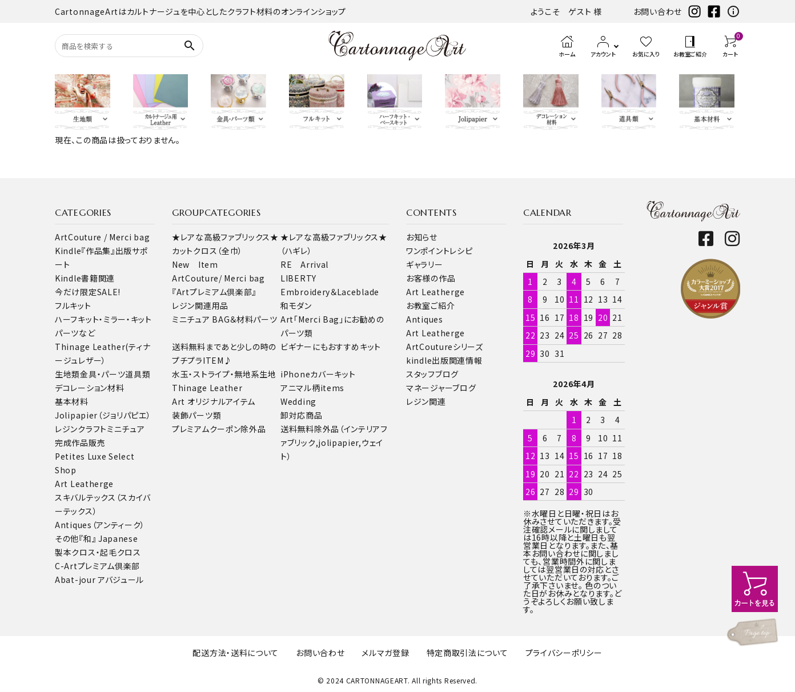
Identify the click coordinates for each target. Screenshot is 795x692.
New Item (195, 264)
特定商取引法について (467, 652)
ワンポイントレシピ (439, 250)
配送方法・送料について (235, 652)
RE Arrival (304, 264)
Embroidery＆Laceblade (329, 291)
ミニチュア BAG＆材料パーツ (225, 319)
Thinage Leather (207, 387)
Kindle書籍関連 (85, 278)
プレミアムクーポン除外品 (219, 428)
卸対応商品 (301, 415)
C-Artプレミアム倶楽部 (97, 566)
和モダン (296, 305)
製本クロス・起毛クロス (98, 552)
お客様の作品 (430, 278)
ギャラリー (424, 264)
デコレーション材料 (89, 387)
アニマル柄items (312, 387)
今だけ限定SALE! (88, 291)
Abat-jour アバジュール (99, 579)
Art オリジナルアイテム (213, 401)
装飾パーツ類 (196, 415)
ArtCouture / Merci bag (102, 237)
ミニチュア (126, 428)
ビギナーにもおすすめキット (330, 346)
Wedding (298, 401)
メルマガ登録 (385, 652)
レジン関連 (426, 401)
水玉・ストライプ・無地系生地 (224, 374)
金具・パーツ (102, 374)
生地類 (67, 374)
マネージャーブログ (441, 387)
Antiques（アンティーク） (100, 524)
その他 (67, 538)
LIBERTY (298, 278)
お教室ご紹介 (430, 305)
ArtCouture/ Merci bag (218, 278)
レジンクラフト (81, 428)
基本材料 (72, 401)
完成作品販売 (80, 442)
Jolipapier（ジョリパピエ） (103, 415)
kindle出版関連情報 (444, 360)
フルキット (73, 305)
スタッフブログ (432, 374)
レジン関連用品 (200, 305)
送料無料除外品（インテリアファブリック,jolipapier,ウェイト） (334, 442)
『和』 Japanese (108, 538)
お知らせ (421, 237)
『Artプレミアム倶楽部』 (214, 291)
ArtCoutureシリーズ (444, 346)
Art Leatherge (84, 483)
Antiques (424, 319)
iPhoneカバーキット (317, 374)
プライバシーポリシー (564, 652)
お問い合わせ (657, 11)
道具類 (137, 374)
